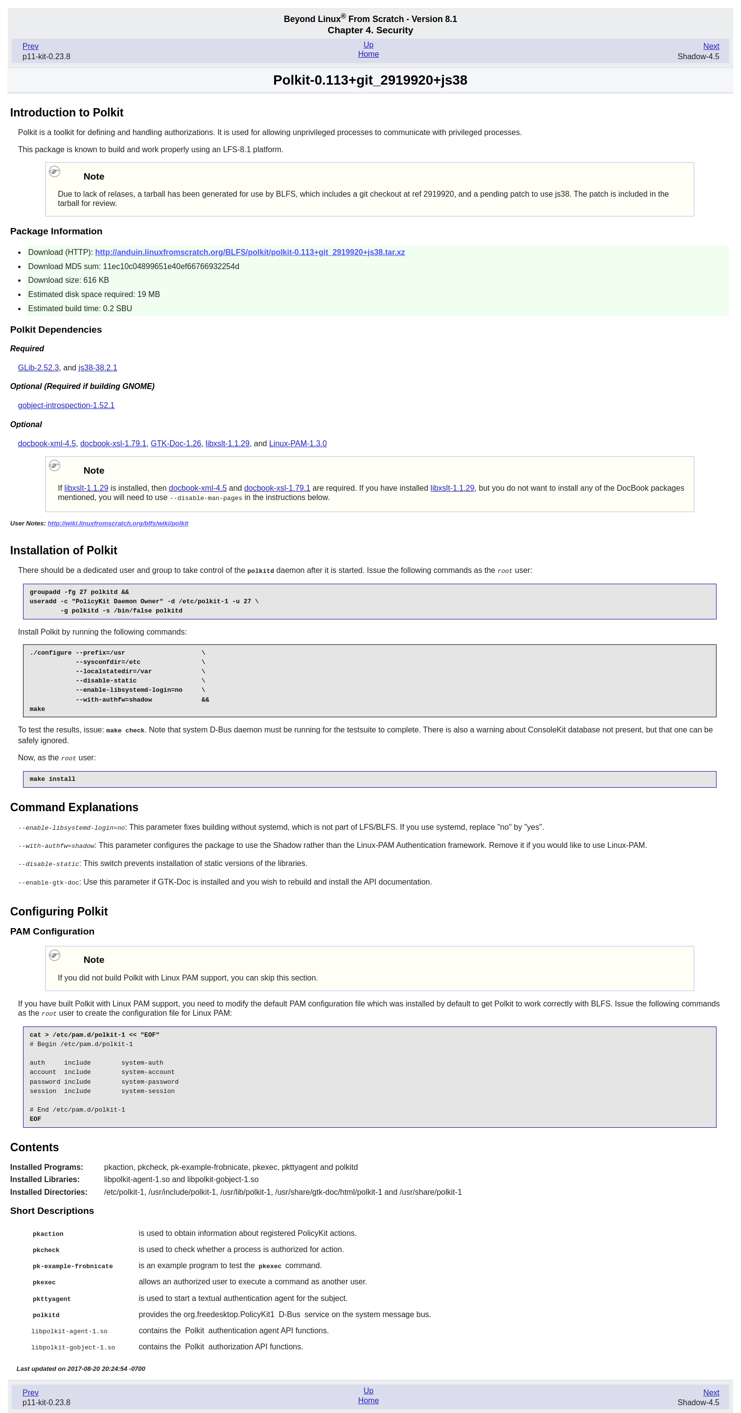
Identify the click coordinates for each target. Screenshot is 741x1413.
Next (711, 46)
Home (368, 54)
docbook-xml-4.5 (47, 443)
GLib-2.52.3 (38, 368)
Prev (31, 46)
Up (368, 45)
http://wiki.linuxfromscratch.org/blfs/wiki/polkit (117, 522)
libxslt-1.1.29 (228, 443)
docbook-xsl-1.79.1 (113, 443)
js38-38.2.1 (97, 368)
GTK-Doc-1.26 (176, 443)
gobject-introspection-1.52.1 (66, 405)
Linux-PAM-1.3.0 (298, 443)
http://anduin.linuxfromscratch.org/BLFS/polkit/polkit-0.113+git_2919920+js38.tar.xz (250, 252)
